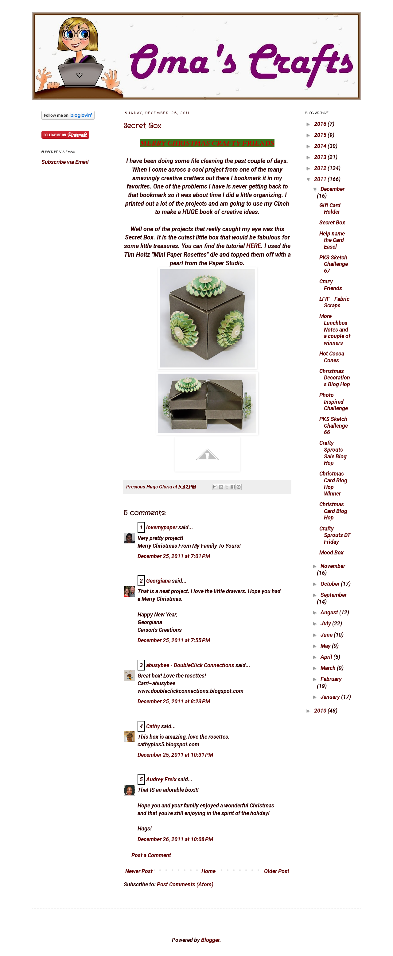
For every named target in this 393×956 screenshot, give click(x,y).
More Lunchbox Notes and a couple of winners (334, 329)
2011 (321, 179)
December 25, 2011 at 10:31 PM (175, 755)
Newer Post (139, 871)
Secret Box (142, 126)
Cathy (153, 726)
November (333, 566)
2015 (321, 135)
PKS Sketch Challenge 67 (333, 264)
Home (208, 871)
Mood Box (331, 552)
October (331, 584)
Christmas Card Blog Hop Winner (333, 483)
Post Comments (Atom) (185, 884)
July (326, 623)
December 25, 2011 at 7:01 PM (174, 556)
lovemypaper (161, 527)
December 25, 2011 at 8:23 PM (174, 701)
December (332, 189)
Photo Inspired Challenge (333, 401)
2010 (321, 710)
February (331, 679)
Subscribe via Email (65, 162)
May (326, 646)
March (329, 668)
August (330, 612)
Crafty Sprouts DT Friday (335, 535)
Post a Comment (151, 855)
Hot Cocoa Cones (331, 356)
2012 (321, 168)
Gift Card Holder (329, 208)
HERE (253, 246)
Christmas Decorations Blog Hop (334, 377)
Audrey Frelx (161, 779)
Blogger (210, 940)
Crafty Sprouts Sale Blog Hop (333, 453)
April (327, 657)
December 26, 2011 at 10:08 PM (175, 839)
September (334, 595)
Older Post (276, 871)
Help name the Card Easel (332, 240)
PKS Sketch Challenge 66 (333, 425)
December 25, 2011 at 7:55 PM (174, 640)
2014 (321, 146)
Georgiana (158, 580)
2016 (321, 124)
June (327, 635)
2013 (321, 157)
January (331, 697)
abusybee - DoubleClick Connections (190, 665)
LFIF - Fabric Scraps (334, 302)
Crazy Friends (330, 284)
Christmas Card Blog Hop (333, 511)
